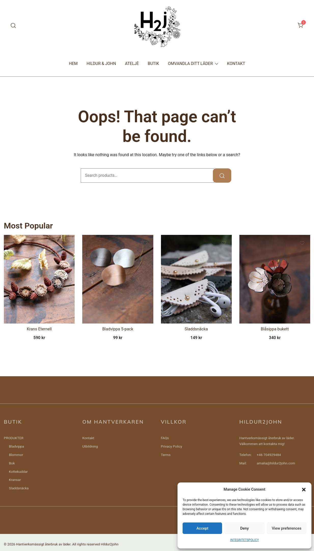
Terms (166, 455)
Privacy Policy (171, 446)
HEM (73, 63)
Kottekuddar (18, 471)
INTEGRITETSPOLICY (244, 540)
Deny (244, 528)
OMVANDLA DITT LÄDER (190, 63)
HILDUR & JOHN (101, 63)
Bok (12, 463)
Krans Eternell (39, 329)
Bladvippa (16, 446)
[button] (303, 489)
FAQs (165, 438)
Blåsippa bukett (275, 329)
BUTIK (153, 63)
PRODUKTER (13, 438)
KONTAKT (236, 63)
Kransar (15, 480)
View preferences (286, 528)
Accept (202, 528)
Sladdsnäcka (196, 329)
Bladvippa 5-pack (117, 329)
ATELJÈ (132, 63)
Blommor (16, 455)
